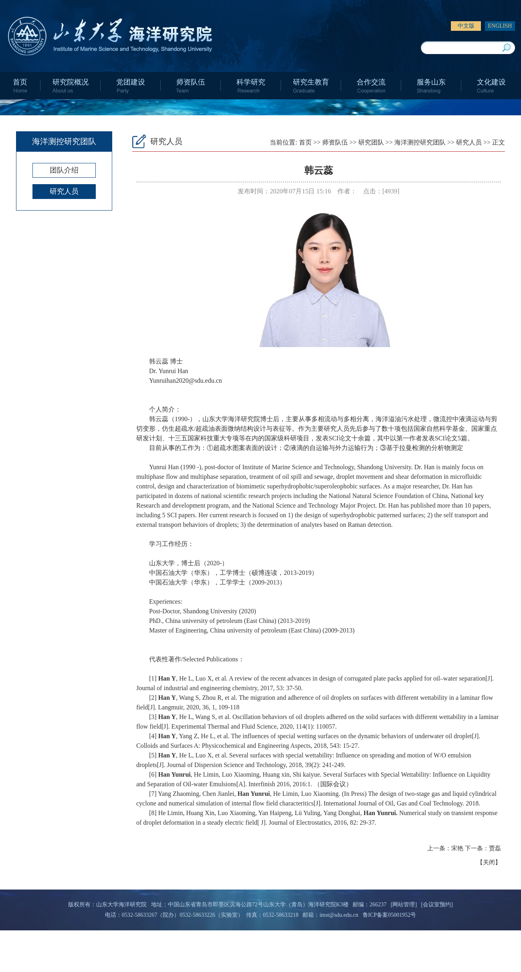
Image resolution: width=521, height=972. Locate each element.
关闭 (489, 862)
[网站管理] (404, 905)
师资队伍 (190, 82)
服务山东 (431, 82)
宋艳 (457, 848)
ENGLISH (500, 26)
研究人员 (64, 191)
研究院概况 (71, 82)
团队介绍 (64, 170)
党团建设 (130, 82)
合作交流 (371, 82)
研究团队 (371, 142)
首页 (20, 82)
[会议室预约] (437, 905)
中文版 (466, 26)
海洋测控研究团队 (420, 142)
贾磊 (495, 848)
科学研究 (250, 82)
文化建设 (491, 82)
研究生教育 (311, 82)
